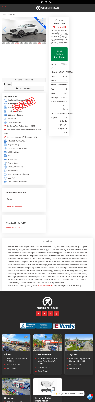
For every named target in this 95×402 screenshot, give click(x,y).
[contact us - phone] (51, 2)
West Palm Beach (45, 354)
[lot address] (42, 2)
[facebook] (38, 313)
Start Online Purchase (59, 54)
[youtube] (56, 313)
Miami (7, 354)
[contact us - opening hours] (46, 2)
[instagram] (50, 313)
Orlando (9, 398)
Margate (72, 354)
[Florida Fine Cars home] (47, 304)
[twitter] (44, 313)
